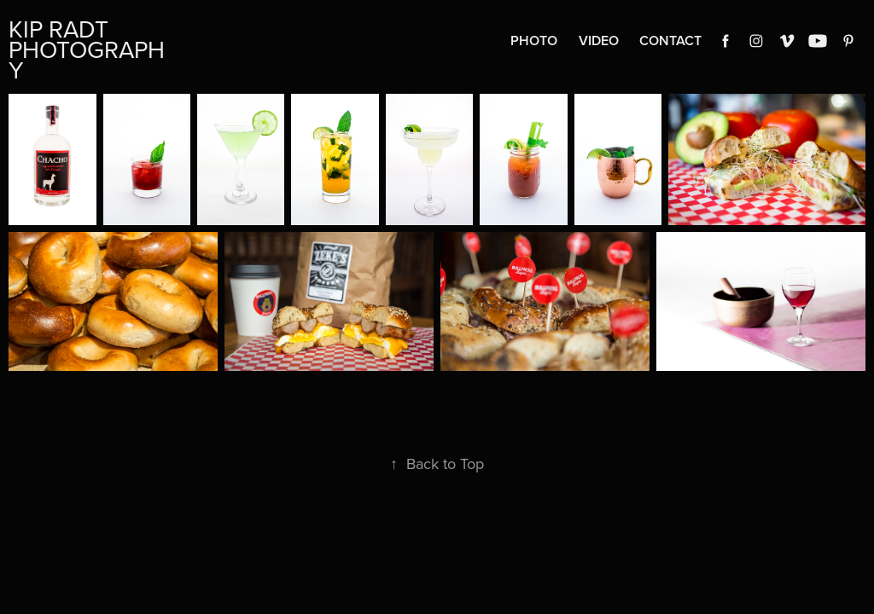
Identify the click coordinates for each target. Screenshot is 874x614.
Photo (533, 40)
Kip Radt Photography (87, 49)
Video (599, 40)
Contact (670, 40)
